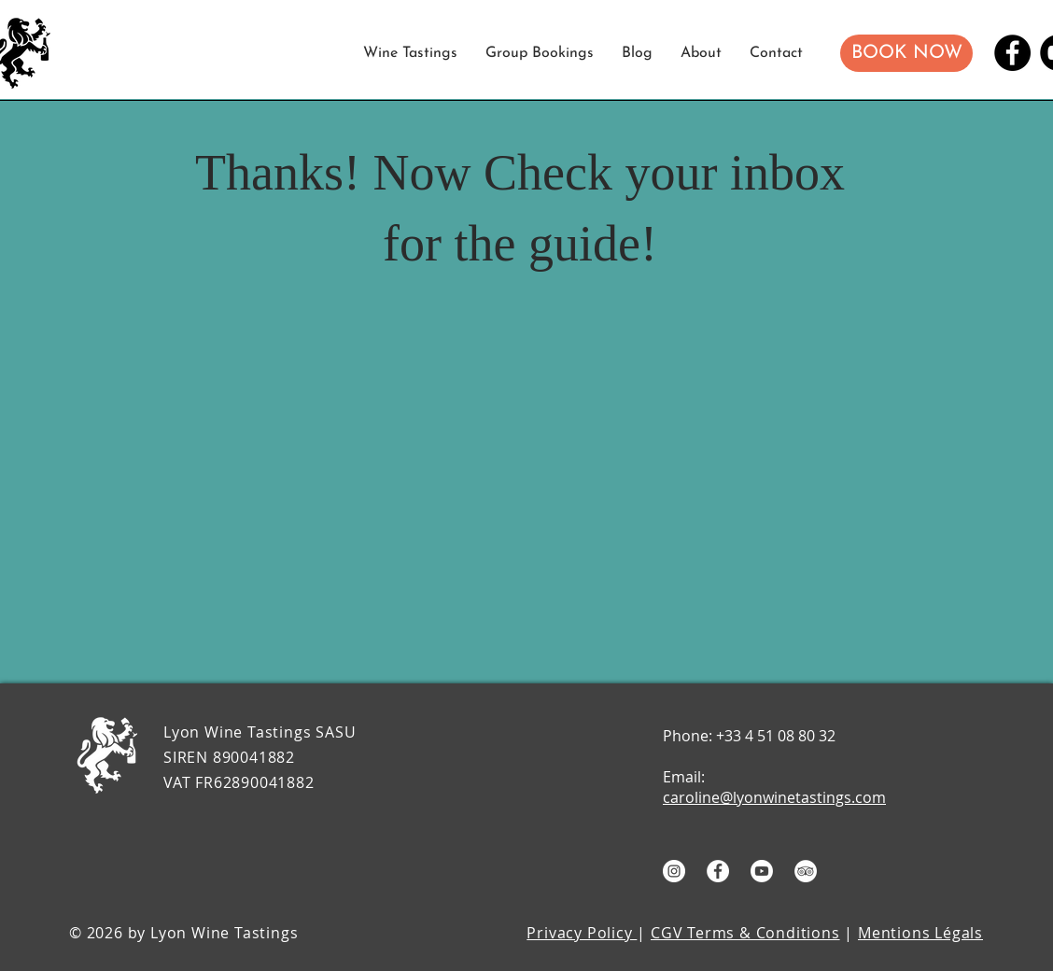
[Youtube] (762, 871)
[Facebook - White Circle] (718, 871)
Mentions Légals (920, 932)
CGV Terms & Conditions (745, 932)
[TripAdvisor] (805, 871)
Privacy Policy (581, 932)
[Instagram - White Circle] (674, 871)
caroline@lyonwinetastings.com (774, 797)
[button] (906, 53)
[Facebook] (1012, 53)
